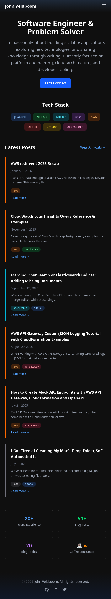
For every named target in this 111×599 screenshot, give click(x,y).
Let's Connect (55, 83)
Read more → (20, 198)
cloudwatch (31, 249)
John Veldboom (20, 6)
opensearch (20, 308)
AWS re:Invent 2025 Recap (35, 163)
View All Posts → (93, 147)
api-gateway (32, 366)
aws (15, 190)
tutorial (38, 308)
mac (15, 484)
